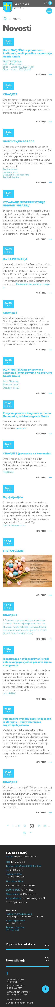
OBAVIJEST (10, 94)
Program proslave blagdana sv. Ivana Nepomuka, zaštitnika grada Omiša (27, 414)
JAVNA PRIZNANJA (15, 259)
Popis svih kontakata (20, 944)
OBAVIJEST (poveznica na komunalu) (26, 453)
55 (45, 826)
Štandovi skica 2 (11, 387)
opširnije (44, 74)
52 (25, 826)
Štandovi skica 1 (11, 384)
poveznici (21, 428)
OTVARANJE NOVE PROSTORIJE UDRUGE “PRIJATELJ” (24, 204)
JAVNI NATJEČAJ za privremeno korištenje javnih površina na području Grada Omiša (27, 53)
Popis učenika (10, 169)
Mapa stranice (14, 999)
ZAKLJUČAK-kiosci (12, 64)
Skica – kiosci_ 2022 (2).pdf (17, 69)
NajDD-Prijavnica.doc (14, 525)
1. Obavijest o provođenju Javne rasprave (24, 620)
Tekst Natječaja (10, 381)
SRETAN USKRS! (13, 550)
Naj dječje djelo (13, 497)
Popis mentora (10, 172)
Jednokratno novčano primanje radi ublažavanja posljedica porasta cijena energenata (27, 662)
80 (24, 832)
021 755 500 (21, 865)
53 (31, 826)
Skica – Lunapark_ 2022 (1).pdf (18, 66)
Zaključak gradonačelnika (16, 174)
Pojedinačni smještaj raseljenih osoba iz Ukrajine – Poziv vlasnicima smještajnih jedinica (27, 722)
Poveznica (8, 471)
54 (39, 826)
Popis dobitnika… (12, 177)
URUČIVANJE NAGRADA (19, 141)
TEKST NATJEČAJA (12, 61)
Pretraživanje (27, 954)
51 (19, 826)
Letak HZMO (9, 693)
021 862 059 (34, 865)
